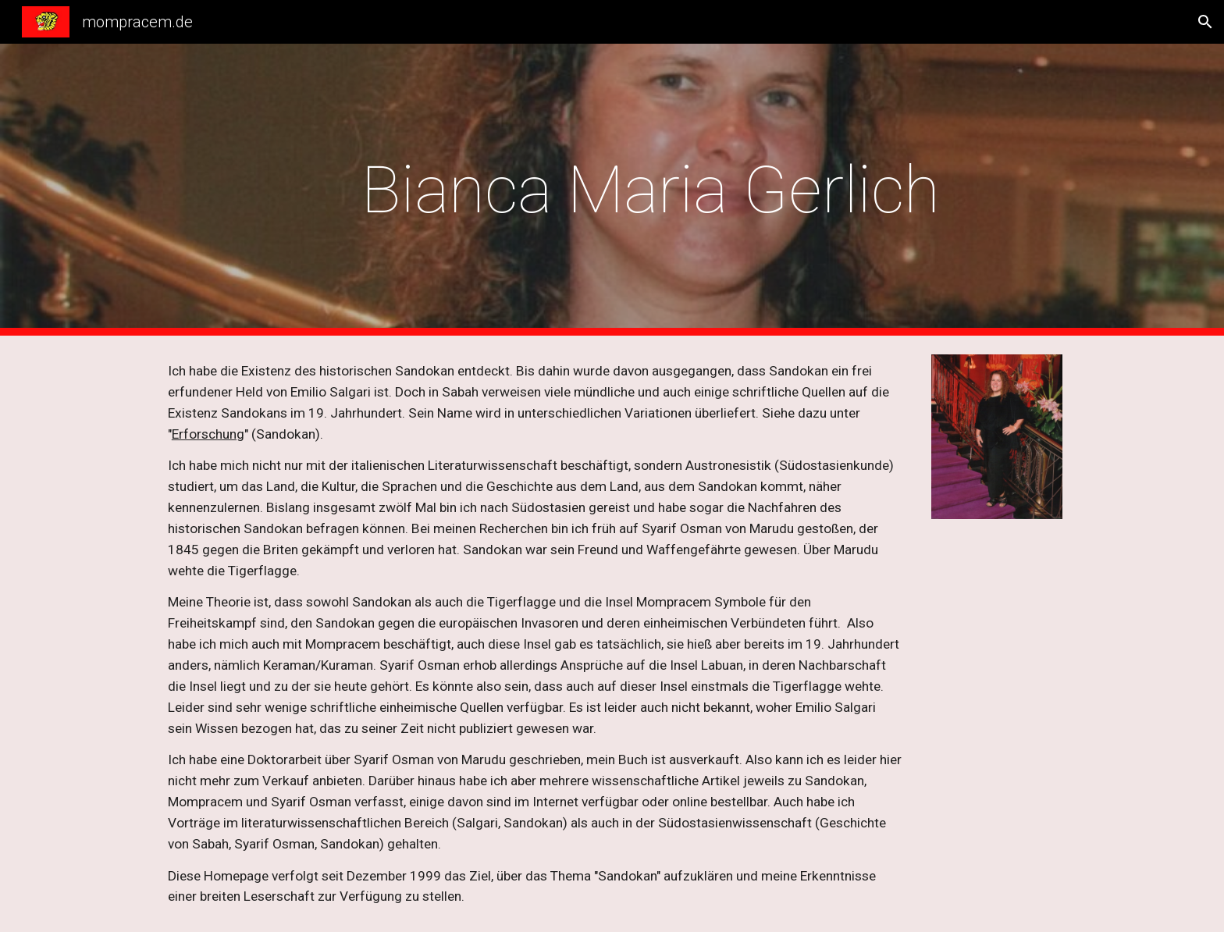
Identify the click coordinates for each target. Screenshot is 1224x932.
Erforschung (208, 434)
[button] (1205, 22)
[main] (650, 190)
